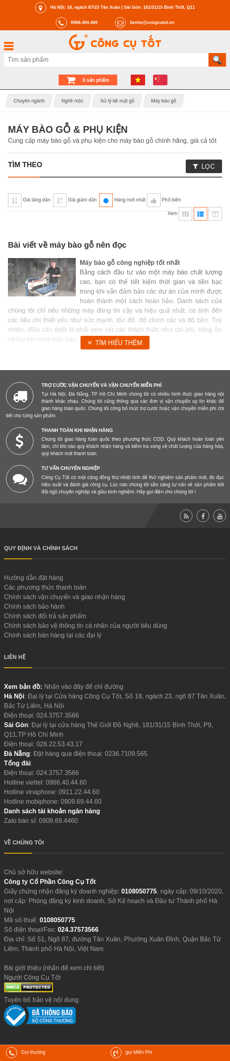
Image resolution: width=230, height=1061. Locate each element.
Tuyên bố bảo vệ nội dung (41, 999)
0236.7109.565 (126, 753)
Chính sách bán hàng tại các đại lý (53, 635)
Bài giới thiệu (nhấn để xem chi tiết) (54, 967)
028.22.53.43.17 (59, 744)
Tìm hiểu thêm (118, 342)
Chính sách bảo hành (34, 606)
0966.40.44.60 (66, 782)
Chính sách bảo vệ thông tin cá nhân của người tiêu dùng (85, 625)
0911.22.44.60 (79, 792)
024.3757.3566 (57, 715)
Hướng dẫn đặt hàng (33, 577)
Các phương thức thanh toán (45, 587)
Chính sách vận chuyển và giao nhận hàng (64, 597)
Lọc (208, 166)
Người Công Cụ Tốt (32, 977)
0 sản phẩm (96, 80)
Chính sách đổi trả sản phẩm (45, 616)
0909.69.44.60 (81, 801)
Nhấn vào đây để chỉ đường (84, 686)
